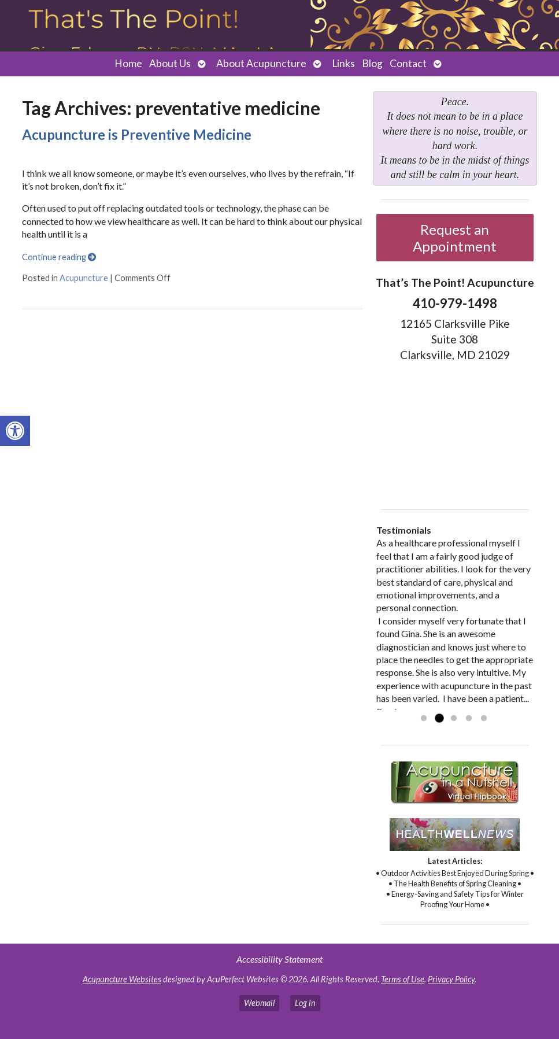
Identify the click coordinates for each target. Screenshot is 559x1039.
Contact (408, 63)
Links (343, 63)
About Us (170, 63)
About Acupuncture (261, 63)
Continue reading (59, 257)
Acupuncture (84, 278)
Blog (372, 63)
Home (128, 63)
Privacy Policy (451, 979)
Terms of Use (402, 979)
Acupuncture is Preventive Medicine (136, 134)
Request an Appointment (455, 237)
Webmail (259, 1003)
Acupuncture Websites (122, 979)
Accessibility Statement (279, 958)
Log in (305, 1003)
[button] (15, 431)
